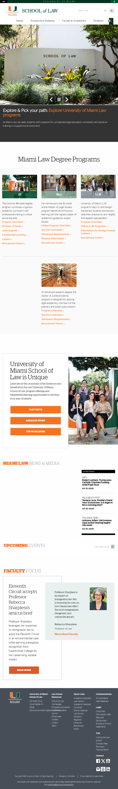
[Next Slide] (66, 99)
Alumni (55, 714)
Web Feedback (102, 701)
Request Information (53, 238)
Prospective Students (61, 707)
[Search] (105, 10)
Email (76, 729)
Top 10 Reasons (35, 431)
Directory (78, 717)
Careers (7, 239)
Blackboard (79, 726)
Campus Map (101, 743)
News (54, 726)
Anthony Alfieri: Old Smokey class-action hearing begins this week (97, 522)
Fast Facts (35, 409)
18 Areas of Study (12, 226)
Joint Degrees (10, 230)
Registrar (77, 720)
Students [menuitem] (98, 21)
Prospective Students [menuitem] (43, 21)
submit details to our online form (60, 785)
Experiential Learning (14, 235)
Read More (24, 670)
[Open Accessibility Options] (3, 1)
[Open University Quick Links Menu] (114, 1)
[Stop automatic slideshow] (59, 99)
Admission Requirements (56, 234)
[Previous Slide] (51, 99)
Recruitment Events (13, 243)
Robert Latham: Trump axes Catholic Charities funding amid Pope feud (96, 482)
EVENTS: (25, 545)
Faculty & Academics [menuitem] (74, 21)
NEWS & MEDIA (31, 463)
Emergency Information (67, 776)
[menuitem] (111, 21)
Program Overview (13, 222)
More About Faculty (66, 634)
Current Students (59, 710)
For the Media (102, 698)
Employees (56, 717)
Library (55, 723)
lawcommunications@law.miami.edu (45, 710)
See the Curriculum (52, 230)
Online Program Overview (56, 225)
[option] (59, 83)
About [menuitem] (19, 21)
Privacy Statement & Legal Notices (91, 776)
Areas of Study (35, 420)
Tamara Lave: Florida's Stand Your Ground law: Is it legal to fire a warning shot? (97, 502)
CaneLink (78, 723)
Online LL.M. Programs (94, 226)
